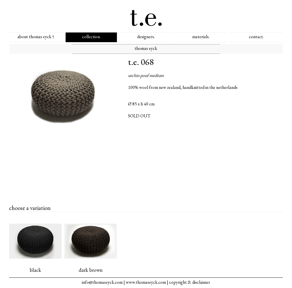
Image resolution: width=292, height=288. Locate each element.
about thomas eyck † (35, 37)
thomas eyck (146, 48)
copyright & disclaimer (189, 282)
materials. (201, 37)
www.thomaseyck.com (146, 282)
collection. (91, 37)
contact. (256, 37)
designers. (146, 37)
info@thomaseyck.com (102, 282)
